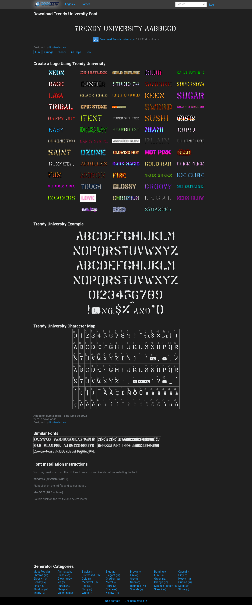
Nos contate (112, 601)
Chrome (40, 575)
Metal (111, 582)
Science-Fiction (165, 585)
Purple (64, 585)
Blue (111, 571)
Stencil (62, 52)
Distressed (91, 575)
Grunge (48, 52)
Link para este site (135, 601)
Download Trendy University (113, 39)
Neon (135, 582)
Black (87, 571)
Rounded (138, 585)
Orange (161, 582)
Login (212, 4)
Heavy (184, 578)
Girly (182, 575)
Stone (183, 589)
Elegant (113, 575)
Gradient (113, 578)
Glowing (65, 578)
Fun (37, 52)
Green (160, 578)
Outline (185, 582)
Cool (88, 52)
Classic (64, 575)
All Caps (76, 52)
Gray (134, 578)
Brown (135, 571)
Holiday (39, 582)
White (87, 592)
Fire (134, 575)
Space (111, 589)
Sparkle (136, 589)
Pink (38, 585)
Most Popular (41, 571)
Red (86, 585)
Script (183, 585)
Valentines (66, 592)
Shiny (87, 589)
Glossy (40, 578)
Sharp (63, 589)
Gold (87, 578)
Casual (184, 571)
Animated (65, 571)
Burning (160, 571)
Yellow (112, 592)
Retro (111, 585)
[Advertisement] (17, 63)
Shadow (40, 589)
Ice (61, 582)
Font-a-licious (57, 47)
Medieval (90, 582)
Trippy (39, 592)
